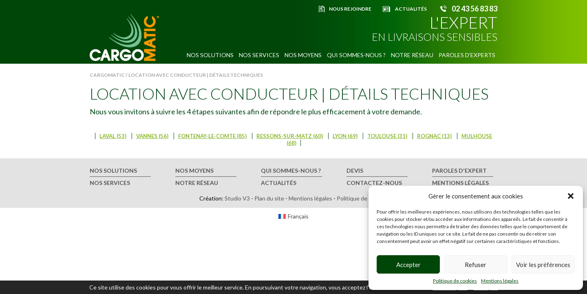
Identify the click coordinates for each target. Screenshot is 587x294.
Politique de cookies (455, 281)
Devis (354, 170)
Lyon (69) (345, 136)
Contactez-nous (374, 182)
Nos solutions (210, 54)
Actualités (411, 9)
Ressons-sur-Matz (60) (289, 136)
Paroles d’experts (467, 54)
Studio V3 (237, 198)
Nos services (259, 54)
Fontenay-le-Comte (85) (212, 136)
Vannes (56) (152, 136)
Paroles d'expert (459, 170)
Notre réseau (412, 54)
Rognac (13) (434, 136)
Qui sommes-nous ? (356, 54)
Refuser (475, 264)
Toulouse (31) (387, 136)
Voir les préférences (543, 264)
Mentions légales (500, 281)
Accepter (408, 264)
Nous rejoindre (350, 9)
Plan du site (269, 198)
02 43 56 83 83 (474, 8)
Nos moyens (303, 54)
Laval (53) (112, 136)
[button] (571, 196)
